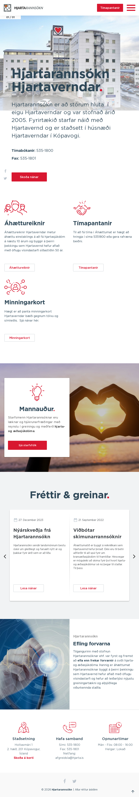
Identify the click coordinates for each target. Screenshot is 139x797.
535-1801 (28, 158)
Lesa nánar (28, 588)
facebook (64, 781)
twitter (74, 781)
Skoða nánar (29, 177)
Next (134, 556)
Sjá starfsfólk (27, 445)
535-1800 (44, 151)
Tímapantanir (110, 7)
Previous (5, 556)
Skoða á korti (24, 757)
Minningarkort (19, 337)
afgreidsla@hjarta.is (69, 757)
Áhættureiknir (19, 267)
